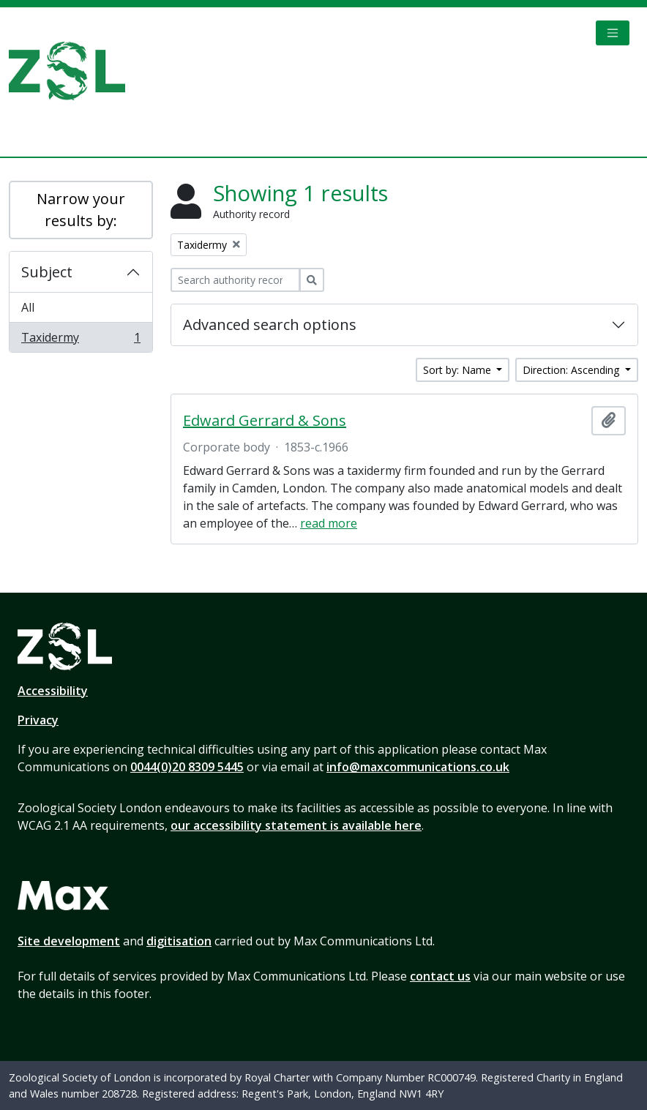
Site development (69, 941)
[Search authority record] (235, 280)
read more (328, 523)
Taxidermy (80, 340)
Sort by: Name (458, 370)
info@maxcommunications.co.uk (417, 767)
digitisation (179, 941)
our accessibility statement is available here (296, 825)
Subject (46, 272)
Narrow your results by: (81, 209)
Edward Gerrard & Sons (264, 421)
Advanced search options (269, 324)
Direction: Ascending (572, 370)
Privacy (38, 720)
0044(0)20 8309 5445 (187, 767)
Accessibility (53, 691)
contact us (440, 976)
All (27, 307)
